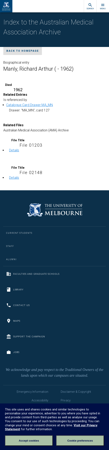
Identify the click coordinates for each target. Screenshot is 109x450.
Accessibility (40, 400)
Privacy (66, 400)
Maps (13, 320)
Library (15, 289)
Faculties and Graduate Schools (32, 273)
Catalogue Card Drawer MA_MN (29, 105)
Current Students (19, 233)
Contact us (18, 305)
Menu (103, 6)
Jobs (12, 352)
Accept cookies (29, 440)
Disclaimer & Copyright (76, 391)
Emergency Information (32, 391)
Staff (10, 246)
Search (90, 6)
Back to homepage (22, 50)
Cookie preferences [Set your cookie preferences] (80, 440)
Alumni (11, 259)
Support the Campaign (25, 336)
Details (14, 150)
